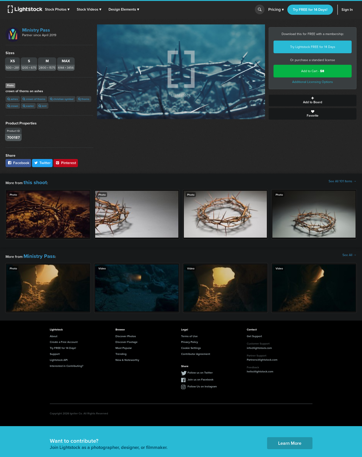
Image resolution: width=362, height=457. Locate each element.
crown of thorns (34, 99)
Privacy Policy (189, 338)
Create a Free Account (64, 338)
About (53, 332)
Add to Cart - (312, 71)
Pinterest (65, 162)
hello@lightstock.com (260, 368)
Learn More (289, 439)
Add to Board (312, 100)
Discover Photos (125, 332)
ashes (12, 99)
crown (12, 106)
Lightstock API (59, 356)
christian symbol (62, 99)
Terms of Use (189, 332)
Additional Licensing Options (312, 82)
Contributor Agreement (195, 350)
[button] (59, 9)
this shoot (32, 181)
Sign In (347, 9)
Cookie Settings (191, 344)
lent (42, 106)
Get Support (254, 332)
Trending (121, 350)
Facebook (18, 162)
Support (55, 350)
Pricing (276, 10)
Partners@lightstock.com (262, 356)
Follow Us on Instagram (202, 383)
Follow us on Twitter (200, 369)
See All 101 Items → (342, 181)
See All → (349, 253)
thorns (83, 99)
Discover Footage (126, 338)
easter (28, 106)
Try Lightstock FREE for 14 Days (312, 46)
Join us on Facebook (200, 376)
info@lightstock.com (259, 344)
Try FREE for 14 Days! (310, 9)
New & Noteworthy (127, 356)
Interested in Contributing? (66, 362)
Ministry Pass (36, 30)
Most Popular (123, 344)
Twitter (42, 162)
